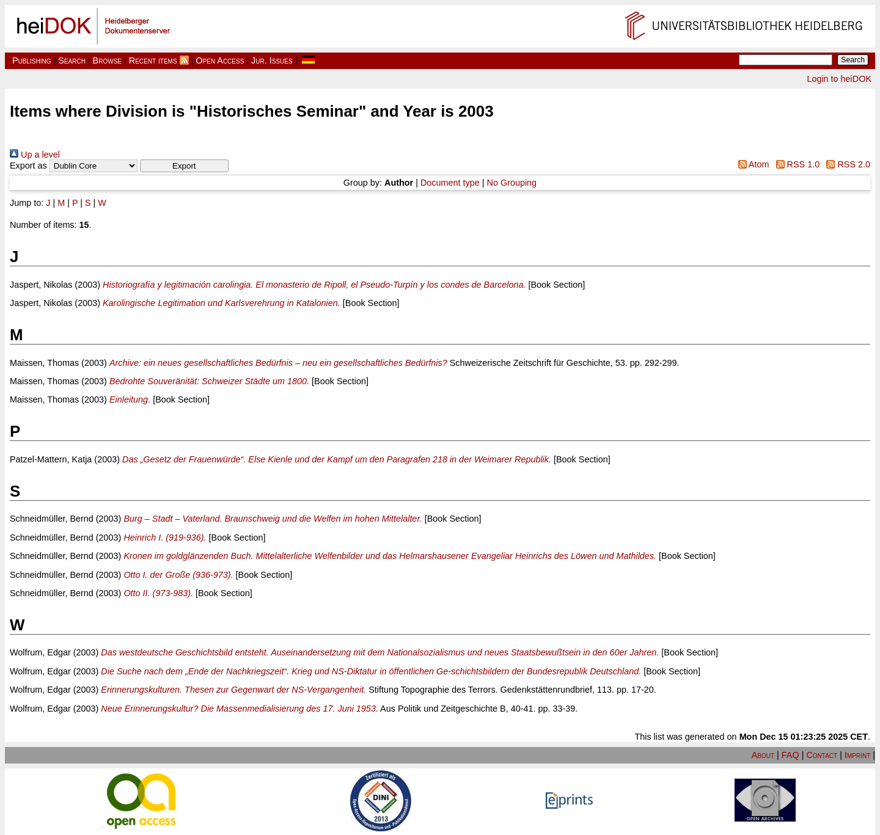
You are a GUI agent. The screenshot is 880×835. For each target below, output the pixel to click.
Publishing (31, 60)
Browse (107, 60)
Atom (751, 164)
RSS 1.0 (795, 164)
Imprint (857, 755)
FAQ (790, 755)
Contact (821, 755)
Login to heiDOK (839, 79)
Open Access (220, 60)
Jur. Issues (272, 60)
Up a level (35, 154)
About (763, 755)
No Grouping (512, 183)
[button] (184, 165)
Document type (450, 183)
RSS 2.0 (846, 164)
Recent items (153, 60)
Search (72, 60)
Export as (28, 165)
